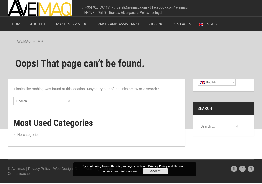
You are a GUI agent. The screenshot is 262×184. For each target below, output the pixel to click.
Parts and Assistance (118, 23)
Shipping (156, 23)
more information (125, 171)
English (209, 23)
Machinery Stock (73, 23)
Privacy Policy (39, 169)
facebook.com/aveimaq (170, 7)
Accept (155, 171)
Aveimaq (24, 41)
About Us (39, 23)
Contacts (181, 23)
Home (17, 23)
